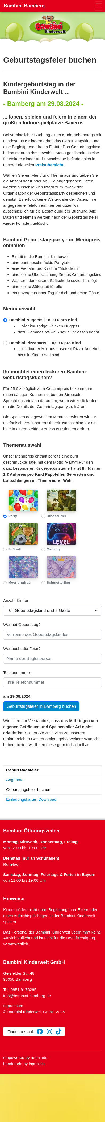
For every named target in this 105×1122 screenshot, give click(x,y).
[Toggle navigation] (98, 6)
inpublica (37, 1064)
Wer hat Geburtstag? (22, 624)
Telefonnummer (17, 672)
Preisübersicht (49, 165)
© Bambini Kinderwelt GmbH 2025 (34, 1012)
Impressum (13, 1005)
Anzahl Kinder (15, 600)
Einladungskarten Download (31, 799)
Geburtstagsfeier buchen (28, 789)
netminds (39, 1057)
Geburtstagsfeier (22, 770)
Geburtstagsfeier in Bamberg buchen (41, 706)
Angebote (14, 779)
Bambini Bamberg (24, 5)
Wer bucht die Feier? (22, 648)
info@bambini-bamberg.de (27, 995)
